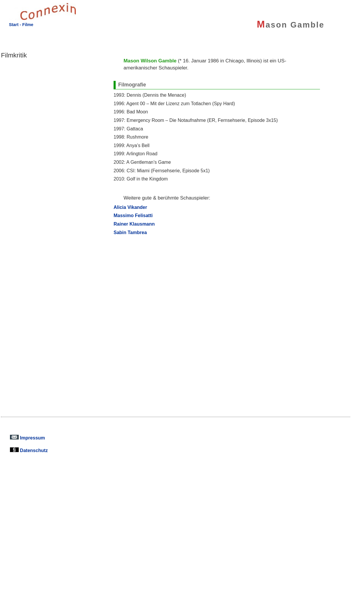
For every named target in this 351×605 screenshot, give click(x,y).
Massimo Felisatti (133, 215)
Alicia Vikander (130, 207)
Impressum (27, 437)
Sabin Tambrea (130, 232)
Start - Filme (21, 24)
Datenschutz (29, 450)
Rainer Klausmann (134, 223)
